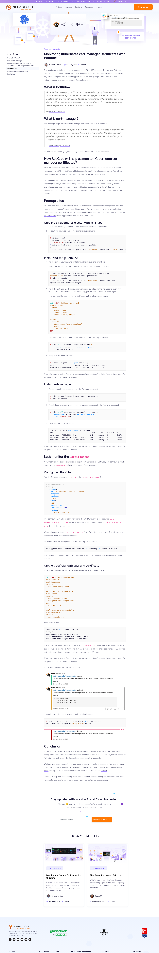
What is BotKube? (13, 58)
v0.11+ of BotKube (64, 171)
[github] (26, 939)
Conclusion (11, 74)
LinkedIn (104, 771)
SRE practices (96, 70)
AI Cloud (59, 7)
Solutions (78, 7)
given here (103, 226)
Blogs (46, 49)
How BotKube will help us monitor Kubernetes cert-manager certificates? (21, 64)
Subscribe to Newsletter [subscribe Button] (102, 819)
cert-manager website (59, 145)
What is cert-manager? (15, 61)
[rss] (29, 939)
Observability (55, 49)
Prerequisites (12, 68)
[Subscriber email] (74, 819)
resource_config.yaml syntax (97, 555)
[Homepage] (19, 7)
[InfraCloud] (22, 939)
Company (99, 7)
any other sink (50, 216)
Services (68, 7)
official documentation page (110, 374)
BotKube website (57, 111)
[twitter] (10, 939)
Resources (89, 7)
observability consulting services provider (91, 780)
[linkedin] (18, 939)
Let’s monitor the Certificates (17, 71)
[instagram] (14, 939)
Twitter (58, 767)
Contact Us (143, 7)
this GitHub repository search (88, 190)
